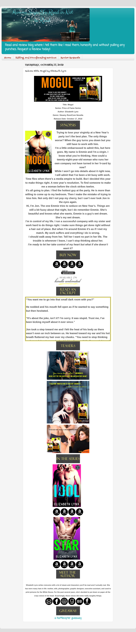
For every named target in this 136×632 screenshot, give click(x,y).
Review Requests (70, 57)
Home (7, 57)
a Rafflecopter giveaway (68, 618)
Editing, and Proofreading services (36, 57)
